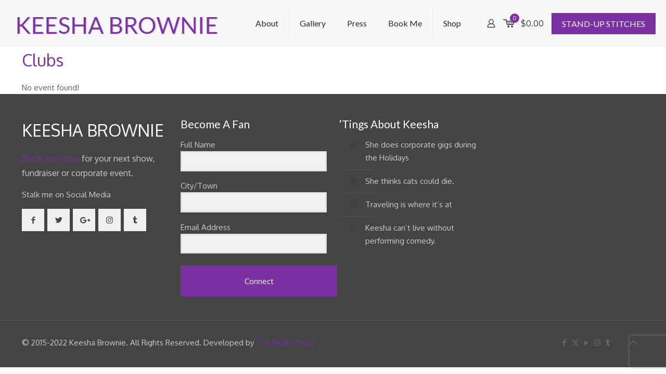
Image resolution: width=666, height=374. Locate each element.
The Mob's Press (285, 343)
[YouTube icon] (586, 343)
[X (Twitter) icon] (575, 343)
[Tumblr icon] (608, 343)
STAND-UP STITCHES (603, 24)
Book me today (51, 158)
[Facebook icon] (564, 343)
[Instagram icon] (597, 343)
